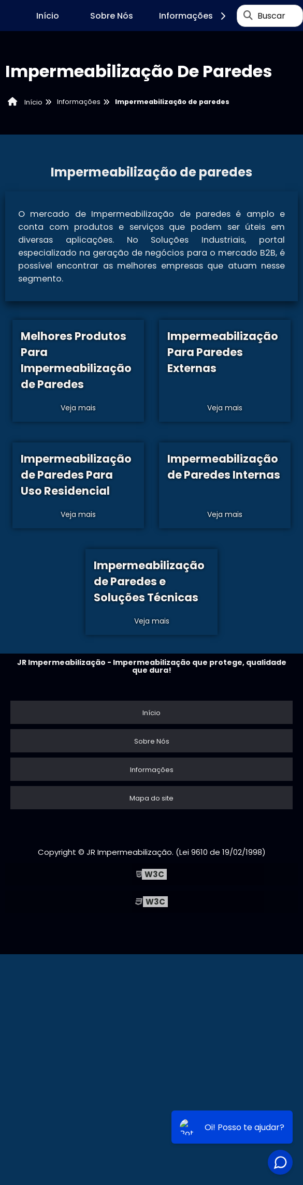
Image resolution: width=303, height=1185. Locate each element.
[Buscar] (248, 15)
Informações (194, 16)
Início (47, 16)
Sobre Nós (111, 16)
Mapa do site (151, 798)
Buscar (271, 16)
